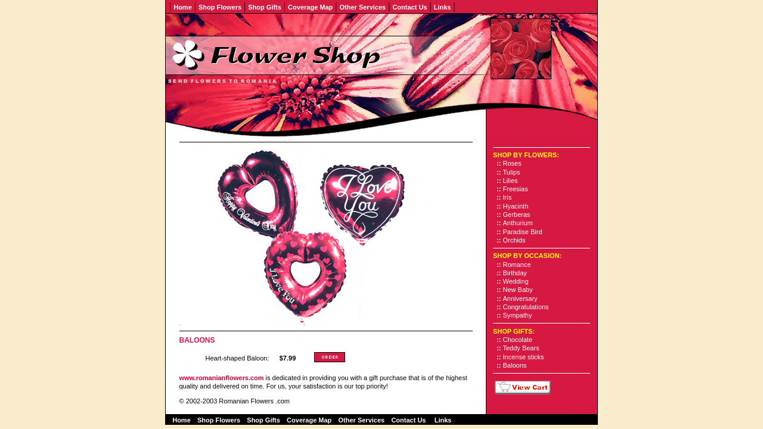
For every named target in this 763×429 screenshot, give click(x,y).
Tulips (511, 172)
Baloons (515, 365)
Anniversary (520, 298)
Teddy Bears (521, 348)
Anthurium (518, 222)
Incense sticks (523, 356)
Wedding (516, 281)
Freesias (515, 188)
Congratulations (526, 306)
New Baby (518, 289)
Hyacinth (516, 206)
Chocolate (518, 339)
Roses (512, 163)
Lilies (510, 180)
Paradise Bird (522, 231)
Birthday (515, 272)
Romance (517, 264)
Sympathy (517, 315)
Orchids (514, 240)
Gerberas (517, 214)
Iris (507, 197)
